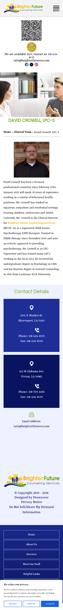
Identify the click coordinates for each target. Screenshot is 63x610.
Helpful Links (31, 574)
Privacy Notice (31, 502)
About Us (31, 544)
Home (31, 534)
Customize (13, 604)
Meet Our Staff (31, 564)
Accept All (50, 604)
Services (31, 554)
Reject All (31, 604)
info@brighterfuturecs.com (31, 60)
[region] (31, 595)
